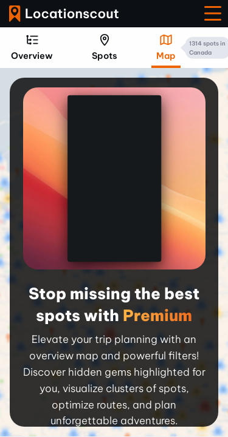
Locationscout (64, 13)
